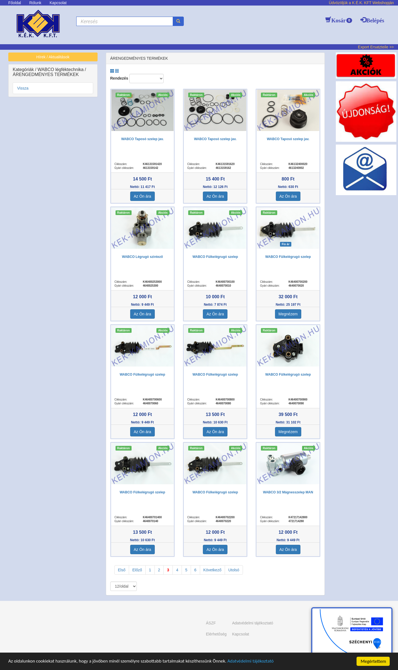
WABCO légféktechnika (61, 69)
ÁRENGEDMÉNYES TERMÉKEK (46, 74)
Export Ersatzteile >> (376, 47)
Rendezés (119, 78)
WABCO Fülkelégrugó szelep (215, 257)
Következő (212, 570)
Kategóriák (24, 69)
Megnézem (288, 314)
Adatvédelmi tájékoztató (251, 661)
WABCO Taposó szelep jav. (142, 139)
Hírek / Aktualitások (52, 57)
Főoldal (14, 3)
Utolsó (233, 570)
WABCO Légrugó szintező (142, 257)
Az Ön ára (142, 196)
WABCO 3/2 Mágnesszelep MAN (288, 492)
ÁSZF (211, 623)
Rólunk (35, 3)
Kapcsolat (58, 3)
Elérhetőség (216, 634)
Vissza (22, 88)
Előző (137, 570)
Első (121, 570)
